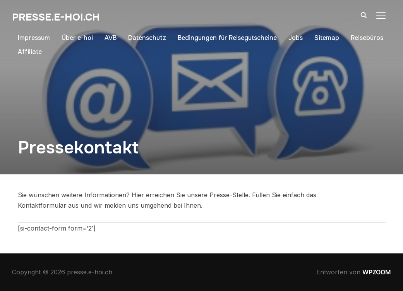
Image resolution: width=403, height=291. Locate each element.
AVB (111, 38)
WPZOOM (376, 272)
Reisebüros (367, 38)
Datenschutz (147, 38)
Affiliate (30, 52)
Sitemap (326, 38)
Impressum (34, 38)
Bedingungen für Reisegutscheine (227, 38)
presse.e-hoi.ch (56, 17)
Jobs (295, 38)
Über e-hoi (77, 38)
